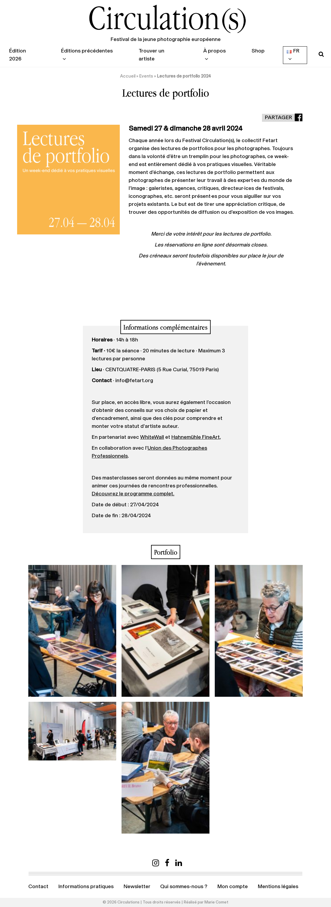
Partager (278, 117)
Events (146, 76)
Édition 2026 (17, 55)
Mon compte (232, 886)
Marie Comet (216, 902)
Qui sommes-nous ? (183, 886)
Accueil (127, 76)
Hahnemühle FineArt (195, 437)
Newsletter (137, 886)
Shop (258, 51)
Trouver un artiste (151, 55)
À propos (214, 51)
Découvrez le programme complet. (133, 494)
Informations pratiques (86, 886)
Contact (38, 886)
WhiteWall (152, 437)
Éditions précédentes (87, 51)
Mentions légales (278, 886)
